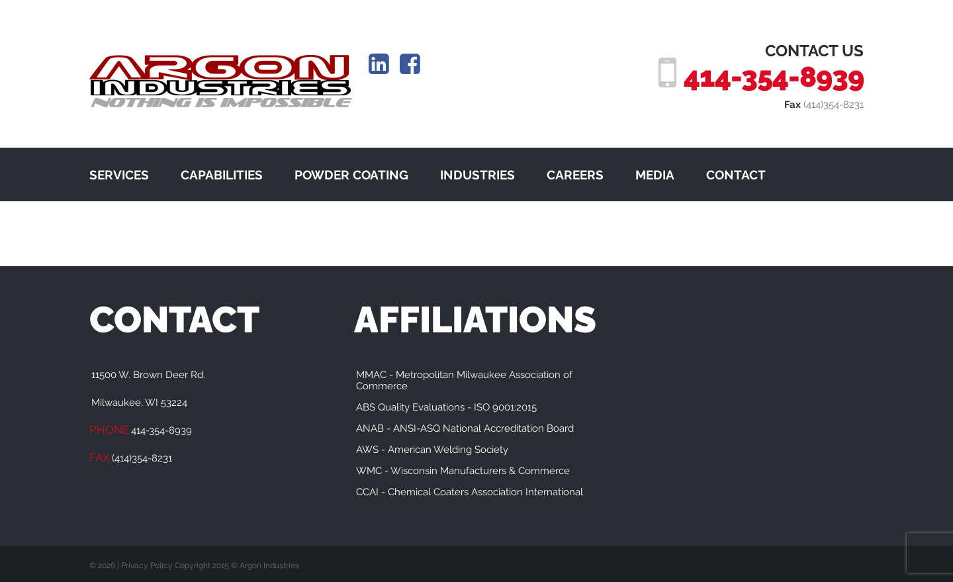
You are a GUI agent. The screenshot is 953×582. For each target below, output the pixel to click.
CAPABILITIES (222, 175)
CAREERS (575, 175)
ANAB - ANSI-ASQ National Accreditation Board (465, 428)
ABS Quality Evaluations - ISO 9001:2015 (446, 407)
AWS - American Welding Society (432, 450)
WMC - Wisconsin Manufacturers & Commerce (463, 471)
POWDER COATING (351, 175)
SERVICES (119, 175)
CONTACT (736, 175)
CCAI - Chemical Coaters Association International (469, 492)
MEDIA (654, 175)
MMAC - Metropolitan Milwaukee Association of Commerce (464, 380)
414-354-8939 (774, 76)
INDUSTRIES (477, 175)
